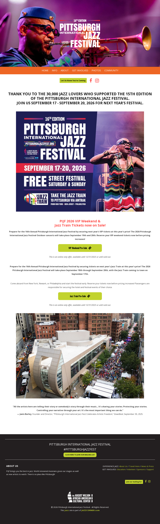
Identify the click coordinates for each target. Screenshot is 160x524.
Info (54, 70)
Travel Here (134, 466)
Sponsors (141, 469)
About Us (123, 466)
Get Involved (80, 70)
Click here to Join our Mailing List (80, 455)
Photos (96, 70)
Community (111, 70)
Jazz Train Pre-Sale (80, 296)
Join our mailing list (134, 482)
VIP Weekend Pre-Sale (80, 248)
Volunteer (131, 469)
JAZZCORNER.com (90, 510)
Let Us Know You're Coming (73, 80)
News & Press (147, 466)
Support (150, 469)
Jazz (66, 510)
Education (121, 469)
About (65, 70)
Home (45, 70)
